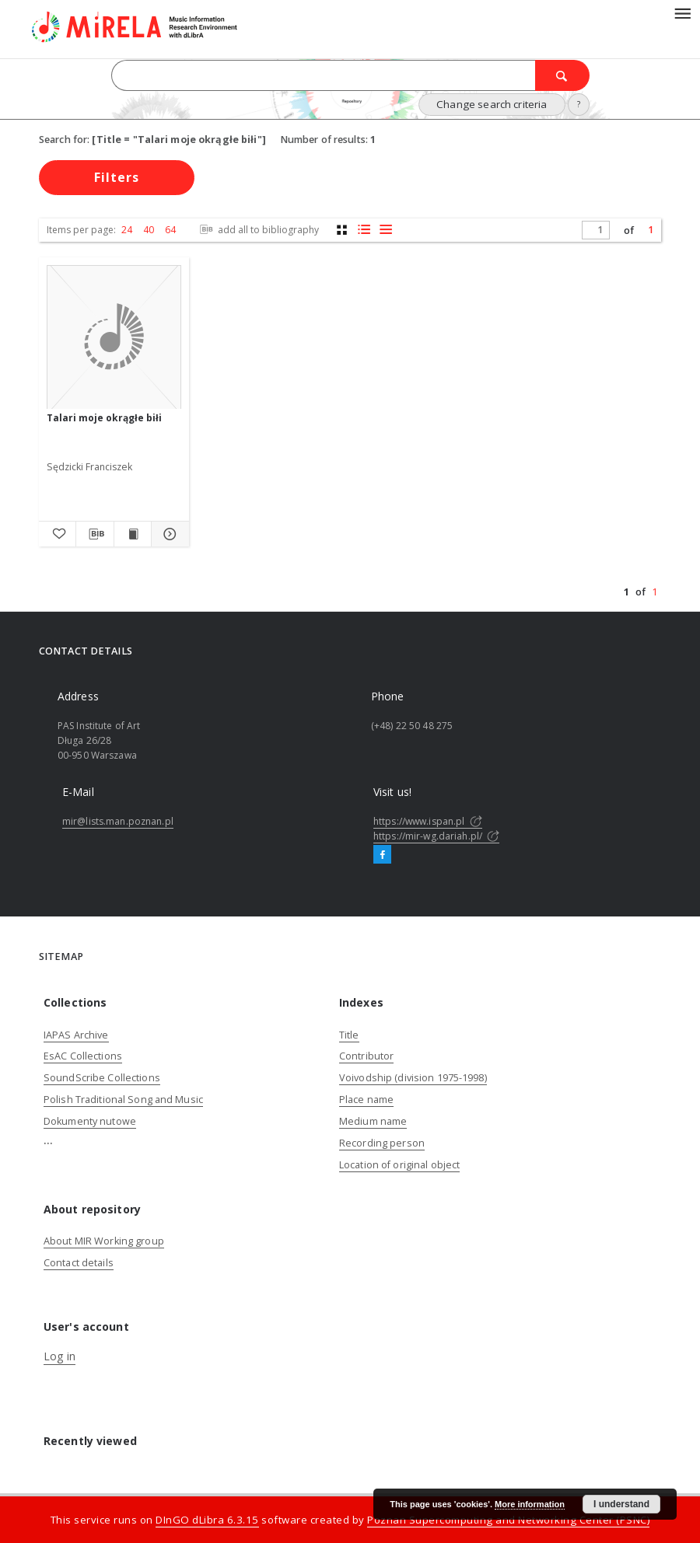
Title (349, 1035)
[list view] (385, 230)
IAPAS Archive (76, 1035)
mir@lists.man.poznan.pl (117, 821)
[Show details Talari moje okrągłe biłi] (167, 534)
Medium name (373, 1121)
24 (126, 229)
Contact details (79, 1262)
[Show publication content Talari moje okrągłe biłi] (132, 534)
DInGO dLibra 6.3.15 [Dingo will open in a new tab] (207, 1520)
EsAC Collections (83, 1056)
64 (170, 229)
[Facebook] (382, 855)
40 (148, 229)
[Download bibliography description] (94, 534)
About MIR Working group (104, 1241)
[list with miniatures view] (363, 230)
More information (530, 1504)
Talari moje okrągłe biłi (104, 417)
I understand (621, 1504)
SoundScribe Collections (102, 1077)
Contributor (366, 1056)
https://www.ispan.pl (427, 821)
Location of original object (399, 1164)
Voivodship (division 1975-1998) (413, 1077)
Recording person (382, 1143)
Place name (366, 1099)
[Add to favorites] (57, 534)
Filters (116, 177)
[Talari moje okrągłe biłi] (113, 338)
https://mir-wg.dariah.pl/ (436, 836)
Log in (59, 1356)
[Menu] (682, 12)
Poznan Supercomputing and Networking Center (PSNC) (508, 1520)
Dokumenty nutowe (90, 1121)
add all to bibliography (258, 229)
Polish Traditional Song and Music (123, 1099)
